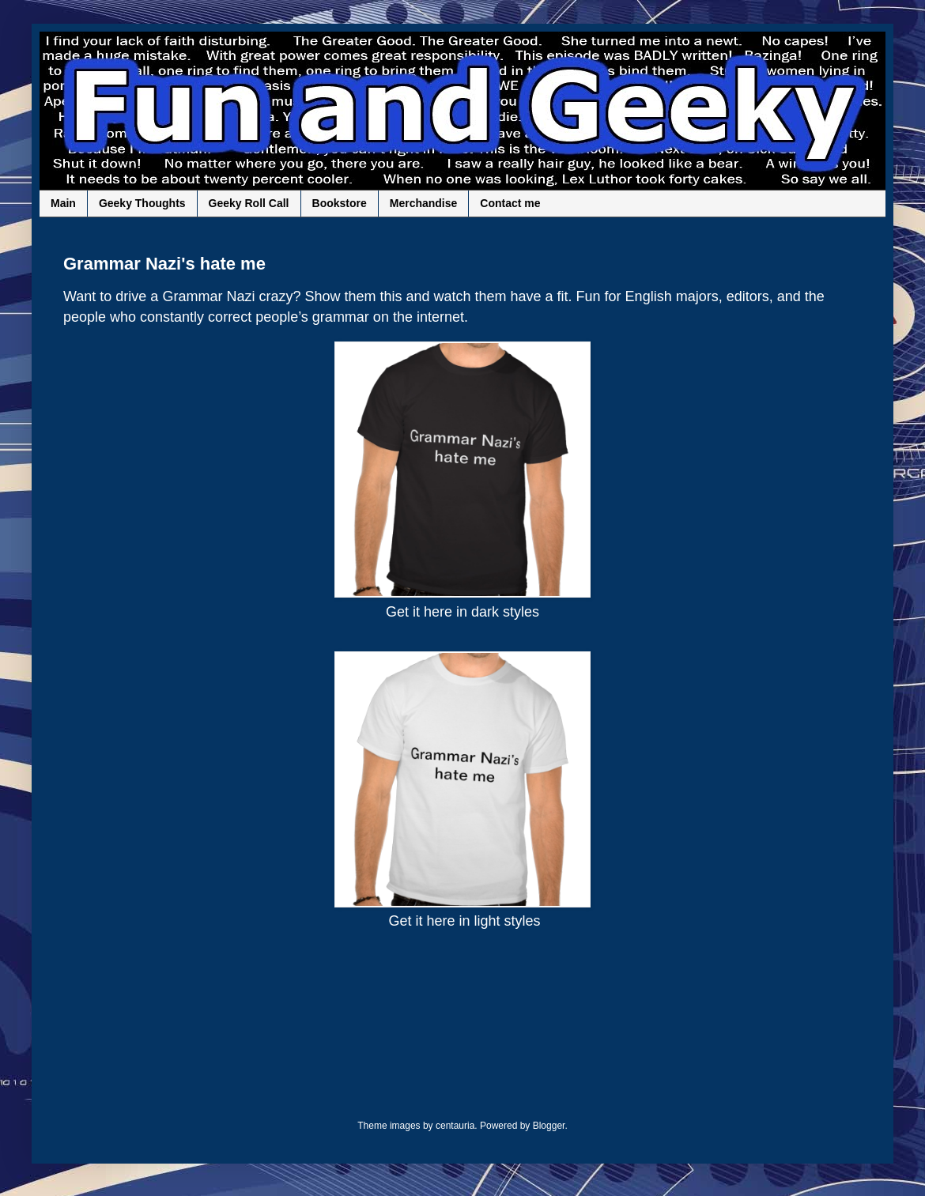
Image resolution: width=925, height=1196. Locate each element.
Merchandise (424, 203)
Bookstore (339, 203)
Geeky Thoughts (142, 203)
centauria (455, 1125)
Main (63, 203)
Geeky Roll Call (249, 203)
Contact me (510, 203)
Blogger (549, 1125)
